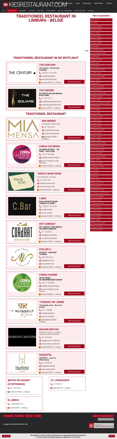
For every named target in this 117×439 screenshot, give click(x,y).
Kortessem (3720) (97, 116)
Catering (91, 10)
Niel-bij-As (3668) (96, 153)
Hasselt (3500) (96, 73)
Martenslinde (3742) (97, 146)
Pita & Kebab (50, 10)
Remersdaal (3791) (97, 183)
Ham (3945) (95, 66)
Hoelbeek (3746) (96, 96)
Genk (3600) (95, 56)
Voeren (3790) (95, 216)
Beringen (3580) (96, 26)
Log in (78, 3)
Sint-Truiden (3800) (97, 196)
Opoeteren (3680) (97, 163)
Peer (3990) (95, 173)
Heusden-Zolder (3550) (98, 93)
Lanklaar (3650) (96, 126)
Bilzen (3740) (95, 33)
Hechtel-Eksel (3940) (98, 76)
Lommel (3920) (96, 133)
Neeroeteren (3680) (97, 150)
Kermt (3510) (95, 106)
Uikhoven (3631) (96, 213)
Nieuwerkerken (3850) (98, 156)
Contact (109, 3)
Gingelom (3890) (96, 60)
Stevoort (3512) (96, 200)
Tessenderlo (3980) (97, 203)
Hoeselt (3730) (96, 100)
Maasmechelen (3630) (98, 143)
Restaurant (12, 10)
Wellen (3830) (95, 220)
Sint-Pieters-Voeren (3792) (99, 193)
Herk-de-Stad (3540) (97, 86)
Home (57, 3)
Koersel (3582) (96, 113)
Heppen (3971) (96, 83)
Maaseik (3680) (96, 140)
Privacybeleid (8, 416)
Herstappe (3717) (96, 90)
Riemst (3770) (95, 186)
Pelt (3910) (94, 176)
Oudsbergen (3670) (97, 166)
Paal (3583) (95, 170)
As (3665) (94, 23)
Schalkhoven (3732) (97, 190)
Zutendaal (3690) (97, 230)
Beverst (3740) (96, 30)
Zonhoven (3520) (96, 226)
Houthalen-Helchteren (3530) (100, 103)
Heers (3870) (95, 80)
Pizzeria (32, 10)
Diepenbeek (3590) (97, 50)
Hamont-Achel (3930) (98, 70)
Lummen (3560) (96, 136)
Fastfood (40, 10)
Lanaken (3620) (96, 123)
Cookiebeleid (19, 416)
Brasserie (22, 10)
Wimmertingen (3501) (98, 223)
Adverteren (98, 3)
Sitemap (38, 416)
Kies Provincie (68, 3)
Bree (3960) (95, 46)
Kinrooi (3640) (95, 110)
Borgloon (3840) (96, 43)
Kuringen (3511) (96, 120)
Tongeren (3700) (96, 210)
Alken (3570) (95, 20)
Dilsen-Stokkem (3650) (98, 53)
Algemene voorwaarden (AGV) (103, 416)
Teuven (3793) (95, 206)
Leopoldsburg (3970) (98, 130)
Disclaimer (29, 416)
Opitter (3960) (95, 160)
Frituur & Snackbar (65, 10)
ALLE (3, 10)
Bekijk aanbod (74, 82)
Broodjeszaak (79, 10)
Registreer (87, 3)
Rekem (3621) (95, 180)
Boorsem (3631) (96, 40)
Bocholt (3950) (96, 36)
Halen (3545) (95, 63)
